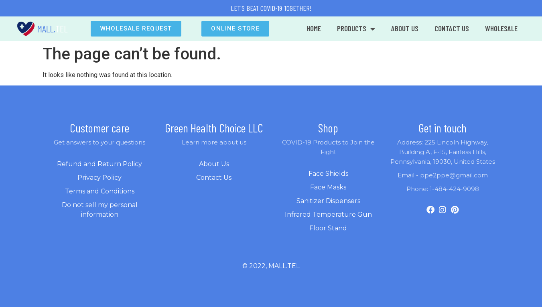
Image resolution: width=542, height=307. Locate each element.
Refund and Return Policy (99, 164)
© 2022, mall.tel (271, 266)
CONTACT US (451, 28)
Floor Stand (328, 228)
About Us (214, 164)
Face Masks (328, 187)
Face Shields (328, 173)
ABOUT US (404, 28)
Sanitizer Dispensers (328, 201)
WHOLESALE (501, 28)
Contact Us (213, 177)
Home (314, 28)
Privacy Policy (99, 177)
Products (356, 29)
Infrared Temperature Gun (328, 214)
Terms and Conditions (99, 191)
